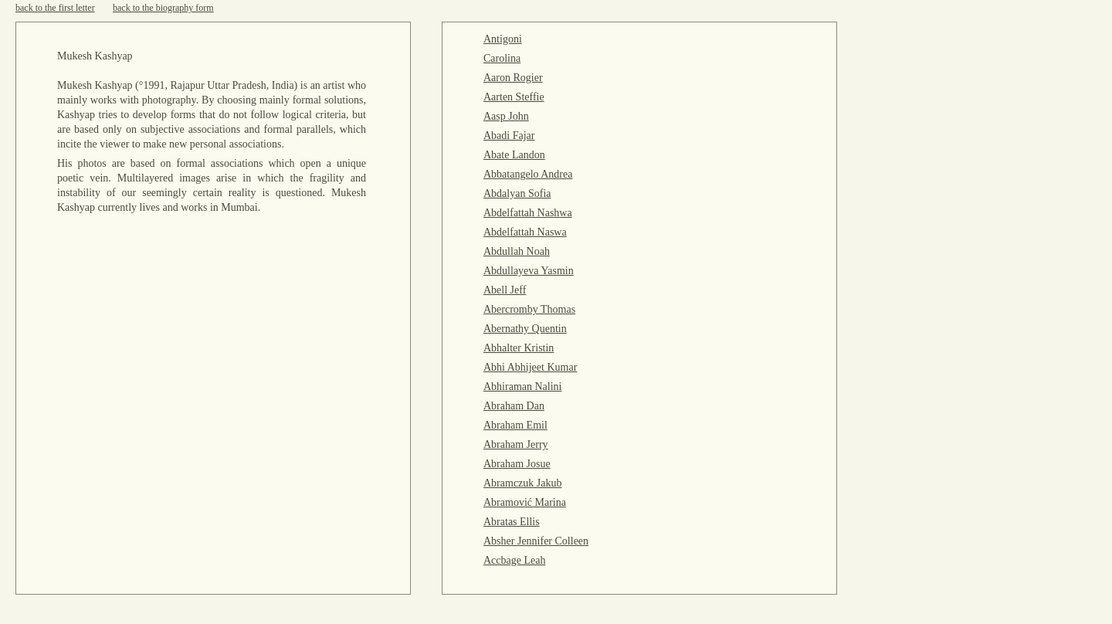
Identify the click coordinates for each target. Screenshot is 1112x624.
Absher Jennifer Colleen (535, 541)
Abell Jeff (504, 290)
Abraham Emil (515, 425)
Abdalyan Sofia (517, 193)
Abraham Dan (513, 406)
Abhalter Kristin (518, 348)
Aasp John (506, 116)
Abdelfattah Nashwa (527, 213)
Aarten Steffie (513, 97)
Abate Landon (514, 155)
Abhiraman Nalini (522, 386)
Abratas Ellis (511, 521)
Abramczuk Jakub (522, 483)
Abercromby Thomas (529, 309)
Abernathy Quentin (525, 328)
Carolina (501, 58)
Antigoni (502, 39)
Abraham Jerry (515, 444)
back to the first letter (55, 7)
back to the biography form (163, 7)
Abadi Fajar (508, 135)
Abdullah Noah (516, 251)
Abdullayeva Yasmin (528, 270)
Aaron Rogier (513, 77)
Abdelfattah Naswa (525, 232)
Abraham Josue (517, 464)
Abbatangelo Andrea (527, 174)
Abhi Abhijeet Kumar (530, 367)
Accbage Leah (514, 560)
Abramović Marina (524, 502)
